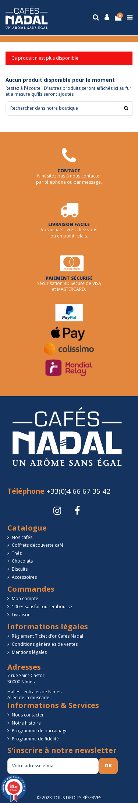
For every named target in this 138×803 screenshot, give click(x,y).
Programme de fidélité (35, 739)
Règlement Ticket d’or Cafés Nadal (47, 636)
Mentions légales (29, 652)
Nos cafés (22, 537)
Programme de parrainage (40, 731)
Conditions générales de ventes (45, 644)
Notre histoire (26, 723)
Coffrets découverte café (38, 545)
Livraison (21, 615)
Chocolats (22, 561)
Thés (17, 553)
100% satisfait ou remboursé (42, 607)
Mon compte (25, 599)
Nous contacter (28, 715)
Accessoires (24, 577)
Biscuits (20, 569)
